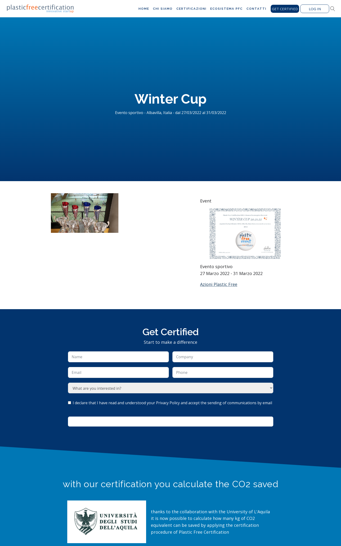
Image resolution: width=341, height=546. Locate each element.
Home (144, 8)
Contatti (256, 8)
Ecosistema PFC (226, 8)
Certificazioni (191, 8)
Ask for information (170, 421)
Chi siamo (163, 8)
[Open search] (332, 8)
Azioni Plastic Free (218, 284)
